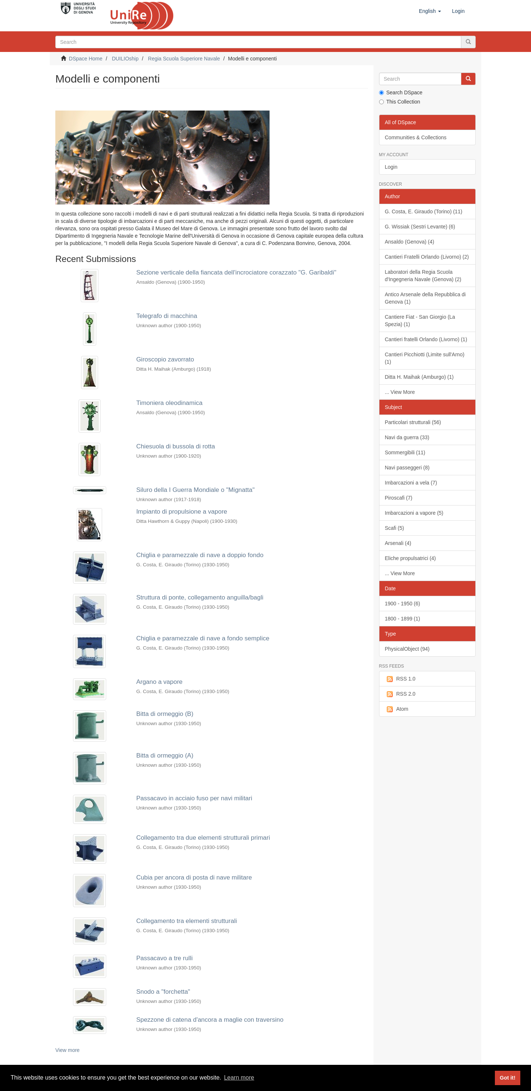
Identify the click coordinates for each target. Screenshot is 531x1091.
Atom (397, 709)
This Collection (399, 102)
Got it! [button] (507, 1078)
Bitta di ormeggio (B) (164, 713)
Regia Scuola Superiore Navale (184, 59)
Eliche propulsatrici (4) (410, 558)
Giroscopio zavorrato (165, 359)
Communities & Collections (416, 137)
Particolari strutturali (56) (413, 422)
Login (391, 167)
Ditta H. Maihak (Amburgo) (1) (419, 377)
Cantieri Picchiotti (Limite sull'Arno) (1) (425, 358)
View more (67, 1050)
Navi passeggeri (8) (407, 468)
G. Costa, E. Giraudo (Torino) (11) (423, 211)
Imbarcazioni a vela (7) (411, 483)
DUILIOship (125, 59)
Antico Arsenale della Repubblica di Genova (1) (425, 298)
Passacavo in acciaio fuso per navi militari (194, 798)
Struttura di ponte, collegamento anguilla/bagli (199, 597)
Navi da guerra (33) (407, 437)
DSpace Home (86, 59)
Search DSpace (401, 92)
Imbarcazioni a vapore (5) (414, 513)
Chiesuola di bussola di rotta (175, 446)
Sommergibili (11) (405, 452)
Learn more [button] (239, 1077)
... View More (400, 392)
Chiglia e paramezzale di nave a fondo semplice (202, 638)
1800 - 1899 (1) (402, 619)
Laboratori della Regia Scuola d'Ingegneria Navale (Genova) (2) (423, 275)
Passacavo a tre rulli (164, 958)
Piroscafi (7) (399, 498)
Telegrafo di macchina (166, 315)
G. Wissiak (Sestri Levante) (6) (420, 227)
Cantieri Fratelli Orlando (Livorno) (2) (427, 257)
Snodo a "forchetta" (163, 991)
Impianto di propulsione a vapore (181, 511)
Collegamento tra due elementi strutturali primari (203, 837)
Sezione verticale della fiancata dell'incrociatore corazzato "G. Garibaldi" (236, 272)
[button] (430, 11)
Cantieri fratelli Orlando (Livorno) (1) (426, 339)
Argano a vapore (159, 681)
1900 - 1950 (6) (402, 603)
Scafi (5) (394, 528)
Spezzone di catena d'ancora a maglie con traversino (209, 1019)
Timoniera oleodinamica (169, 402)
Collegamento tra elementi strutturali (186, 920)
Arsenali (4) (398, 543)
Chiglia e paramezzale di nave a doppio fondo (199, 555)
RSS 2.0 (400, 694)
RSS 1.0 (400, 679)
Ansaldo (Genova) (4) (409, 242)
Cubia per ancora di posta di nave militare (194, 877)
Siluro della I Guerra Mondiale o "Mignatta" (195, 489)
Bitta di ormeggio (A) (164, 755)
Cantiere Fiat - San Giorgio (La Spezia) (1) (420, 320)
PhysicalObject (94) (407, 649)
